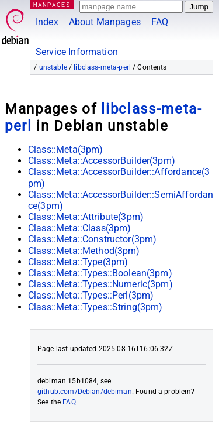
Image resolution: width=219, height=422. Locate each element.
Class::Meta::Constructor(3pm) (92, 239)
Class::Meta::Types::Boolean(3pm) (100, 273)
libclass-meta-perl (102, 67)
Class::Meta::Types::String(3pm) (95, 307)
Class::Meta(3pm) (65, 149)
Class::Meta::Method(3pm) (84, 250)
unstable (53, 67)
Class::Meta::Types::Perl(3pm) (91, 295)
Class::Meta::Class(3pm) (79, 228)
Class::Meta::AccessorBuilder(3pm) (101, 160)
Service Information (77, 51)
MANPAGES (52, 4)
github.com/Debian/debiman (84, 391)
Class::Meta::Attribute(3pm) (86, 216)
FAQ (159, 22)
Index (47, 22)
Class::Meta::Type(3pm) (78, 261)
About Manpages (105, 22)
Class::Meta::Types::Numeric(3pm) (100, 284)
